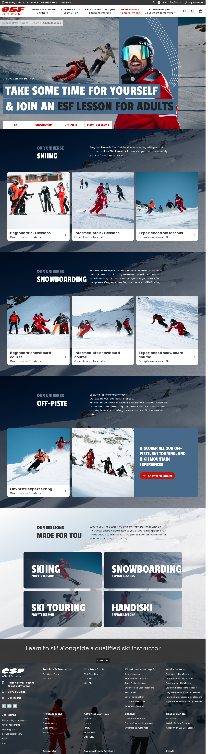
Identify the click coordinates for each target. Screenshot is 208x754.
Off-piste (70, 125)
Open (102, 660)
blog (4, 743)
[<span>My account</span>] (194, 2)
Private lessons (98, 125)
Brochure (32, 2)
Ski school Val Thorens (15, 23)
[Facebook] (153, 2)
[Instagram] (159, 2)
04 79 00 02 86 (17, 692)
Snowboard (43, 125)
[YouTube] (164, 2)
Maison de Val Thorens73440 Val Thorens (21, 684)
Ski (16, 125)
